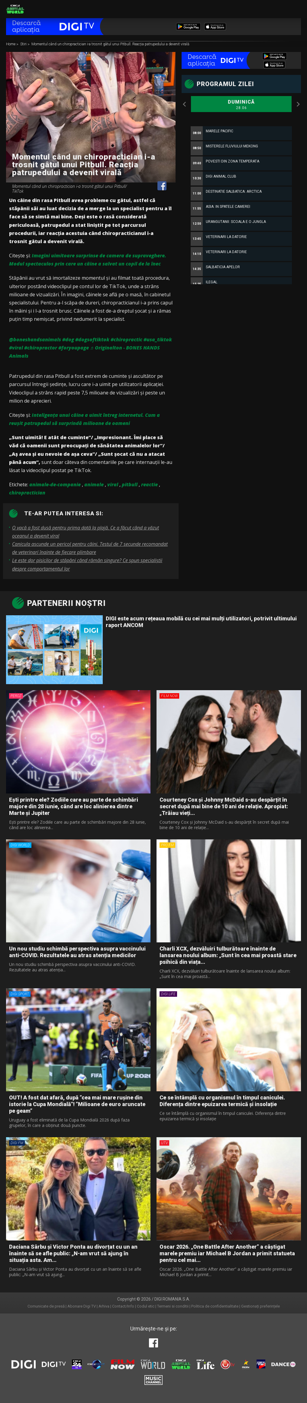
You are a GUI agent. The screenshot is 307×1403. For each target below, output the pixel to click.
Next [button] (298, 104)
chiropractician (27, 492)
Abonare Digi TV (81, 1306)
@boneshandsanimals (35, 339)
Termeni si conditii (173, 1306)
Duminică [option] (241, 105)
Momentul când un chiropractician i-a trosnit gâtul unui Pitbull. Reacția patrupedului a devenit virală (110, 44)
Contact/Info (123, 1306)
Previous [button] (185, 104)
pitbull (129, 484)
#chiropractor (40, 347)
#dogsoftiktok (92, 339)
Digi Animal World (15, 9)
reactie (149, 484)
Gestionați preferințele (260, 1306)
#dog (68, 339)
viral (112, 484)
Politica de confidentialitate (214, 1306)
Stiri (23, 44)
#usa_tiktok (158, 339)
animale (94, 484)
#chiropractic (126, 339)
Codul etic (145, 1306)
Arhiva (104, 1306)
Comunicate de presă (46, 1306)
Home (11, 44)
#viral (16, 347)
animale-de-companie (55, 484)
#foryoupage (73, 347)
